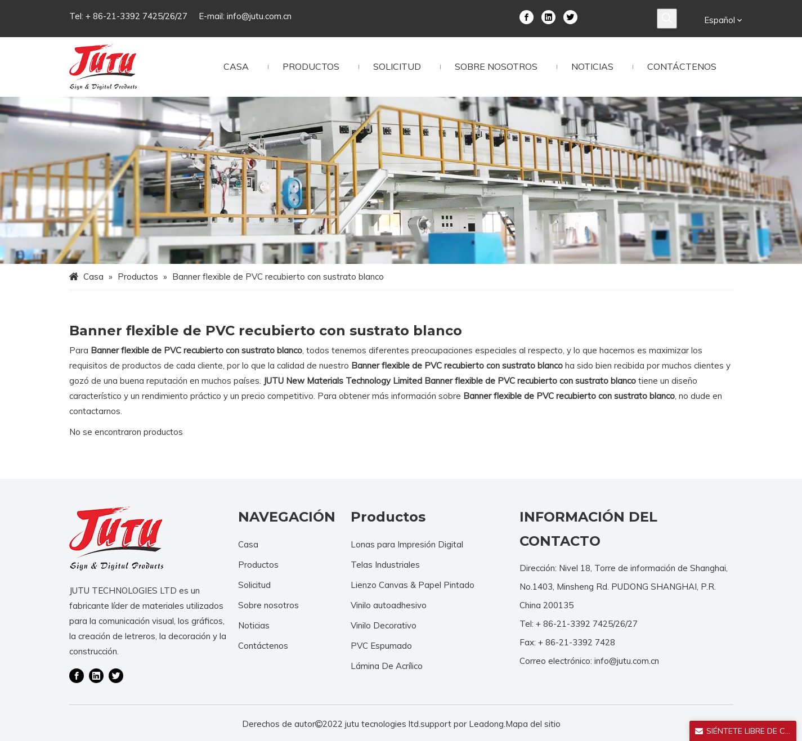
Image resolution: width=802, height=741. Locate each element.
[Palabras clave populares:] (667, 18)
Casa (248, 544)
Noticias (254, 625)
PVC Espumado (381, 645)
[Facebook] (526, 16)
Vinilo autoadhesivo (389, 605)
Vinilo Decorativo (383, 625)
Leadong (486, 723)
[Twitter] (570, 16)
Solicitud (254, 585)
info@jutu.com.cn (259, 16)
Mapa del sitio (533, 723)
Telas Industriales (385, 564)
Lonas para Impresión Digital (407, 544)
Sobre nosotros (268, 605)
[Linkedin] (548, 16)
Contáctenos (263, 645)
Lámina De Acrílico (387, 666)
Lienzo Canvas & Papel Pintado (412, 585)
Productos (258, 564)
